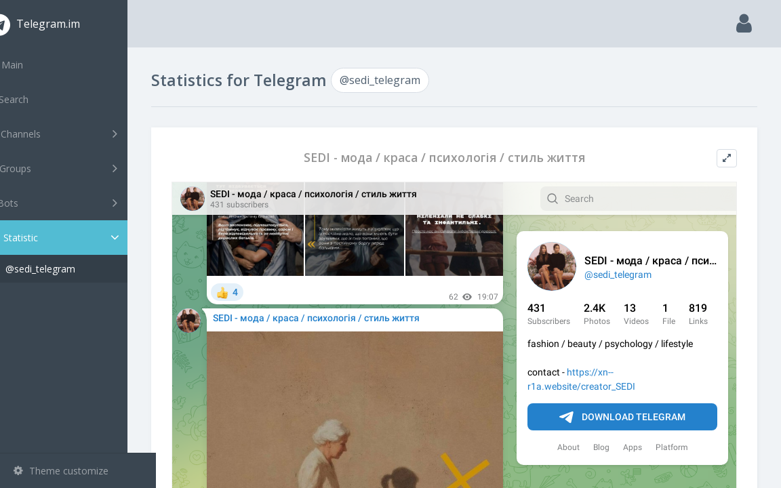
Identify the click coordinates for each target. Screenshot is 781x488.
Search (35, 99)
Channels (80, 133)
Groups (80, 168)
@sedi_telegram (69, 268)
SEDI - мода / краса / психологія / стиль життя (458, 157)
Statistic (82, 237)
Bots (80, 202)
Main (33, 64)
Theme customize (61, 470)
